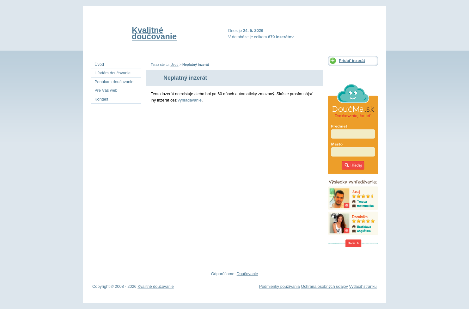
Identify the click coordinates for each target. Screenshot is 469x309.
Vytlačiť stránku (363, 286)
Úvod (174, 64)
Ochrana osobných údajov (324, 286)
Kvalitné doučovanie (154, 33)
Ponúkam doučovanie (113, 81)
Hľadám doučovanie (112, 73)
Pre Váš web (106, 90)
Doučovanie (247, 273)
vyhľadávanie (190, 100)
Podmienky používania (279, 286)
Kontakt (101, 99)
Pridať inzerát (352, 60)
